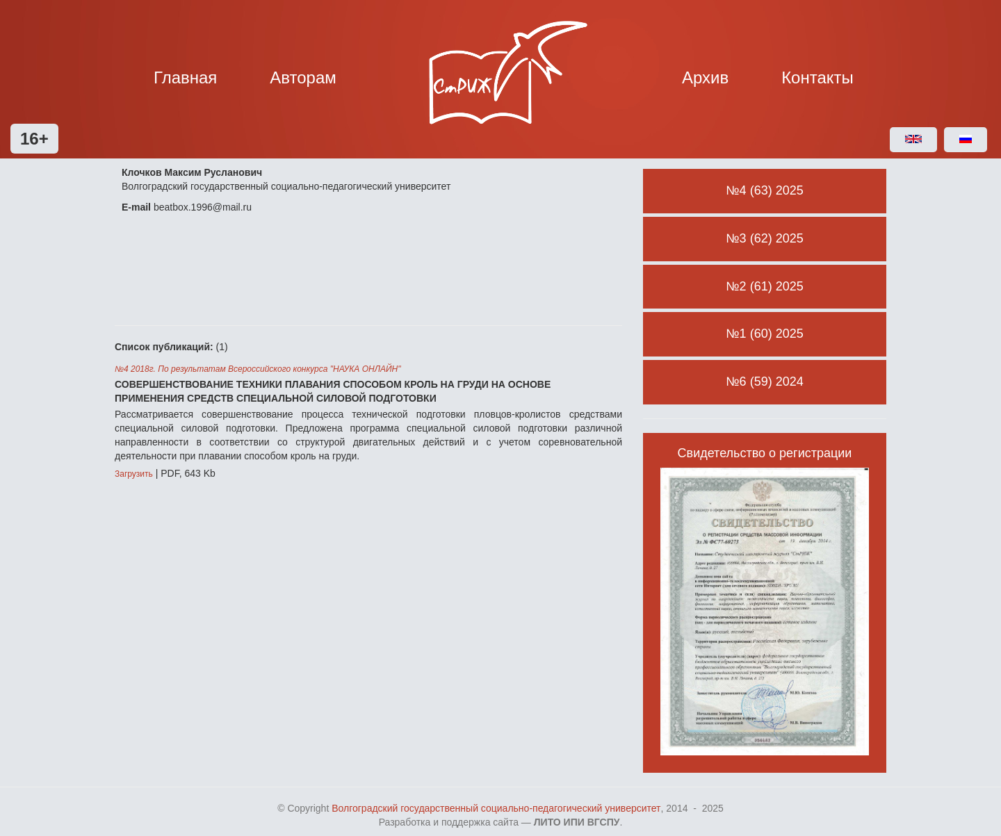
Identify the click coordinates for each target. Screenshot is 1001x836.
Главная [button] (185, 77)
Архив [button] (705, 77)
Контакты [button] (817, 77)
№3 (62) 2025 (764, 238)
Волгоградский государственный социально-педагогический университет (496, 808)
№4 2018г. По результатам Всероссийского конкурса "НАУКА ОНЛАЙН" (257, 369)
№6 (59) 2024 (764, 381)
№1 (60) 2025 (764, 334)
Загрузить (134, 474)
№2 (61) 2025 (764, 286)
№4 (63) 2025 (764, 190)
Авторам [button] (303, 77)
